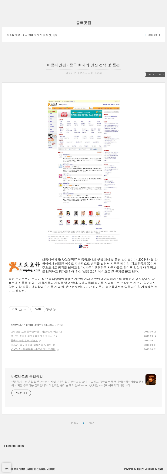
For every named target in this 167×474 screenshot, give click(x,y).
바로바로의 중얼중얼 (27, 376)
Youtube (41, 469)
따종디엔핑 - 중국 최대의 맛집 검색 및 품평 (32, 35)
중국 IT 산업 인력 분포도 (24, 340)
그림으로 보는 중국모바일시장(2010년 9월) (34, 331)
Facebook (31, 469)
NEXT (92, 422)
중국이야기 (17, 324)
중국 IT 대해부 (33, 324)
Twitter (21, 469)
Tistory (140, 469)
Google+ (51, 469)
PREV (74, 422)
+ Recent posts (14, 445)
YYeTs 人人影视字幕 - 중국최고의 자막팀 (33, 349)
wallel (160, 469)
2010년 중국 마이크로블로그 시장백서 (32, 336)
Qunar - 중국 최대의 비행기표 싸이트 (31, 345)
